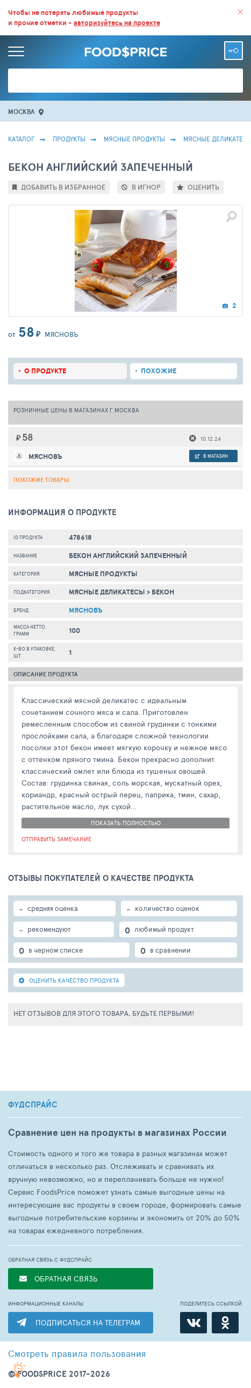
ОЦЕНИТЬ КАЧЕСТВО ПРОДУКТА (69, 980)
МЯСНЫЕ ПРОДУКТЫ (134, 138)
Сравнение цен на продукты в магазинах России (117, 1132)
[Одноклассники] (225, 1322)
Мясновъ (86, 610)
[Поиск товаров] (125, 81)
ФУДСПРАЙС (33, 1104)
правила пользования (77, 1353)
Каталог (21, 138)
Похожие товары (41, 480)
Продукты (69, 138)
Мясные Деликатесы (107, 592)
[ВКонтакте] (193, 1322)
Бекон (163, 592)
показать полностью (126, 823)
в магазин (211, 455)
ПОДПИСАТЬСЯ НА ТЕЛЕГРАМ (87, 1322)
